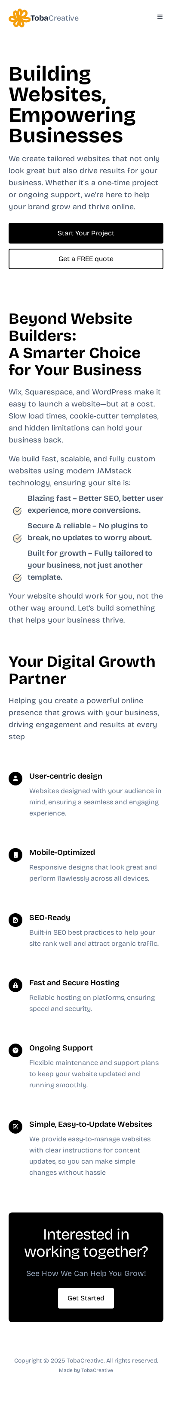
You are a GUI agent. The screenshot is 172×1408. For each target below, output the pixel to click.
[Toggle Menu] (160, 16)
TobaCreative (97, 1370)
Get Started (86, 1298)
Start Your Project (86, 233)
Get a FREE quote (86, 259)
